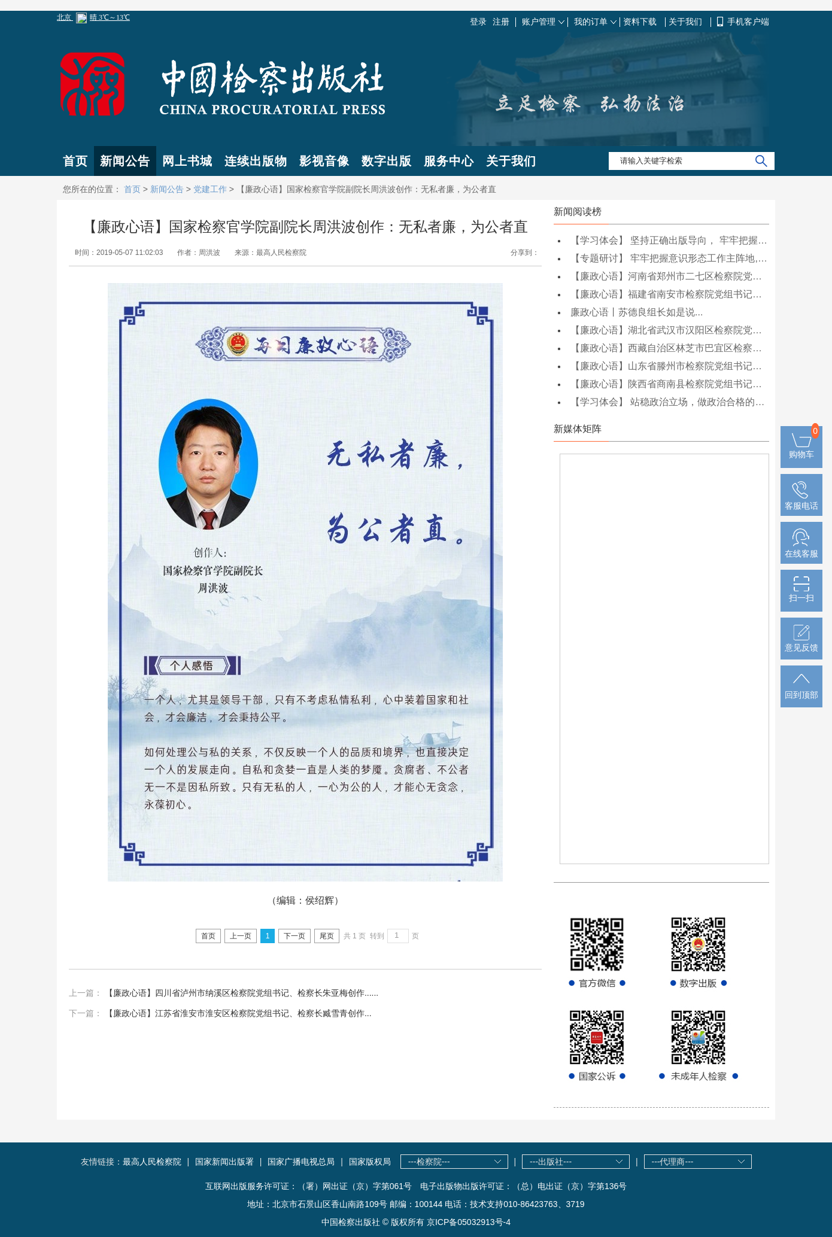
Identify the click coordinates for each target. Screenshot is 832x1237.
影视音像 (324, 161)
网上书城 (187, 161)
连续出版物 (255, 161)
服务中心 (449, 161)
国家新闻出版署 (224, 1161)
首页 (75, 161)
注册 (501, 21)
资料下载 (641, 21)
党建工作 (210, 189)
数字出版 (387, 161)
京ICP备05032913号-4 (469, 1222)
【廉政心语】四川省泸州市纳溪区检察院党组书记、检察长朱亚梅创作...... (241, 993)
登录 (478, 21)
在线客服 (801, 548)
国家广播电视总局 (301, 1161)
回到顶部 (801, 690)
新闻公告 (125, 161)
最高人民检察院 (152, 1161)
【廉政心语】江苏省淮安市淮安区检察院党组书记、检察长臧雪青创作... (238, 1013)
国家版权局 (370, 1161)
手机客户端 (748, 21)
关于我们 (687, 21)
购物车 (801, 449)
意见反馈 (801, 642)
